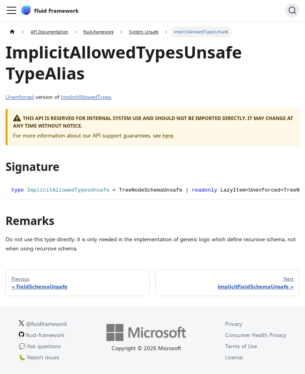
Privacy (233, 323)
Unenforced (20, 97)
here (167, 135)
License (234, 357)
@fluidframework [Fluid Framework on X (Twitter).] (43, 323)
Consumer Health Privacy (255, 335)
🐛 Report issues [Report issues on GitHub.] (39, 357)
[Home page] (12, 32)
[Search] (292, 10)
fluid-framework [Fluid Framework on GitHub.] (41, 335)
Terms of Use (241, 346)
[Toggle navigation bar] (11, 10)
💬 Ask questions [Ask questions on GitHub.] (40, 346)
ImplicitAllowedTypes (86, 97)
